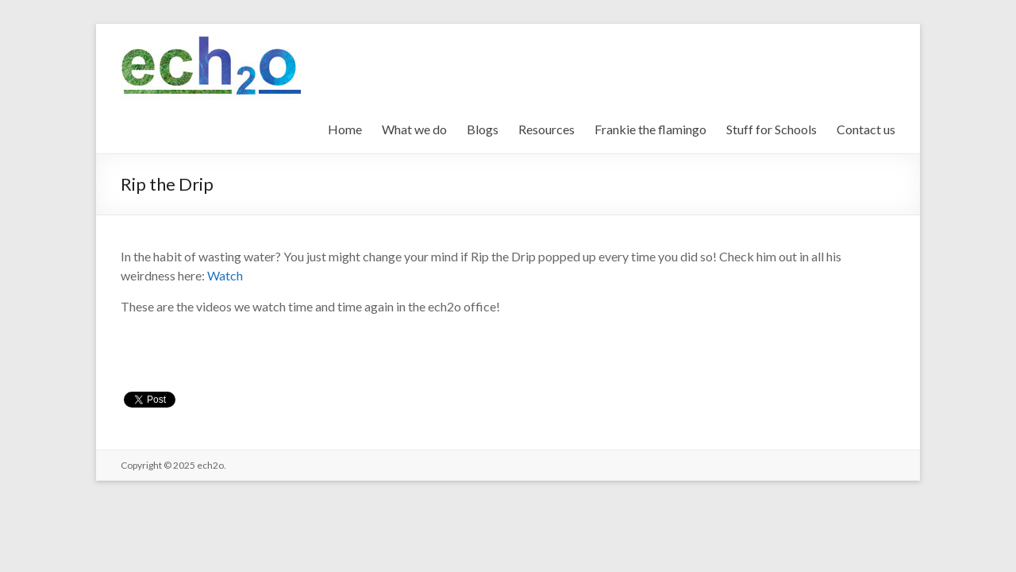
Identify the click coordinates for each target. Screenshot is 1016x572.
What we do (414, 129)
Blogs (482, 129)
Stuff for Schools (771, 129)
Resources (546, 129)
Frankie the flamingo (650, 129)
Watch (225, 275)
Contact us (866, 129)
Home (345, 129)
